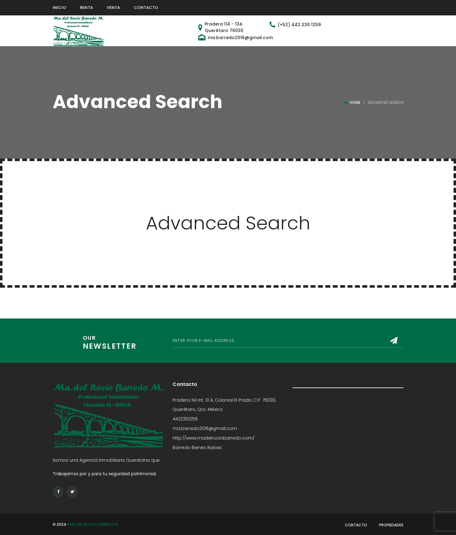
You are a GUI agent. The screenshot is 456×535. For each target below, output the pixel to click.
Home (355, 102)
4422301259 (185, 419)
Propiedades (391, 525)
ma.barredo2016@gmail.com (205, 428)
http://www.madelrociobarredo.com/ (213, 438)
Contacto (356, 525)
